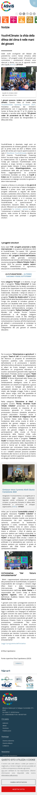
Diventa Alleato (8, 743)
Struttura (5, 728)
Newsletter (6, 752)
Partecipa (5, 737)
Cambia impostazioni (18, 782)
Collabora (6, 746)
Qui (2, 771)
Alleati (5, 726)
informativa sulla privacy (9, 775)
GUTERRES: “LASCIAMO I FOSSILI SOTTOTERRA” (19, 275)
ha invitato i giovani (20, 209)
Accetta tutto (19, 789)
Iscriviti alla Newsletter (10, 756)
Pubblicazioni (7, 731)
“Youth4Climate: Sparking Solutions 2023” (18, 105)
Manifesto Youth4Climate (16, 153)
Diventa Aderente (8, 741)
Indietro (19, 663)
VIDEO (12, 65)
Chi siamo (5, 719)
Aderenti (5, 723)
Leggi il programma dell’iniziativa (13, 643)
